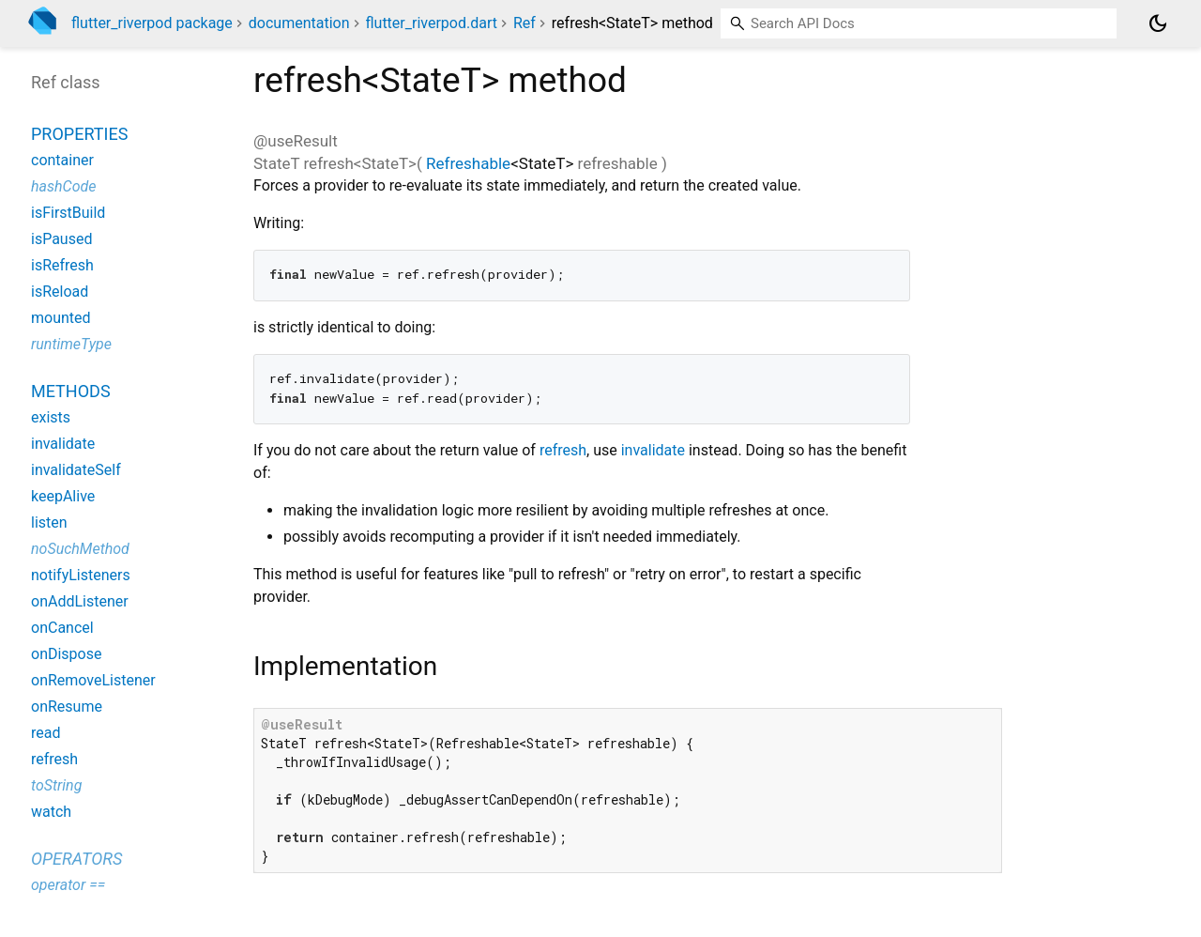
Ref (524, 23)
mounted (61, 318)
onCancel (62, 628)
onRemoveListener (93, 680)
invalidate (653, 450)
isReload (59, 291)
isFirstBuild (68, 213)
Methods (71, 391)
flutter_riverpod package (152, 23)
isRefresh (62, 265)
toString (56, 785)
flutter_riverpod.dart (431, 23)
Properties (79, 134)
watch (51, 812)
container (62, 160)
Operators (76, 858)
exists (50, 417)
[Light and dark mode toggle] (1158, 23)
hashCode (63, 186)
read (45, 733)
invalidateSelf (76, 470)
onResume (66, 706)
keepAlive (63, 496)
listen (49, 522)
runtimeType (71, 344)
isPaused (61, 239)
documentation (299, 23)
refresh (563, 450)
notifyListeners (80, 575)
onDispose (66, 654)
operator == (68, 885)
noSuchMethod (80, 549)
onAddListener (80, 601)
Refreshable (468, 163)
